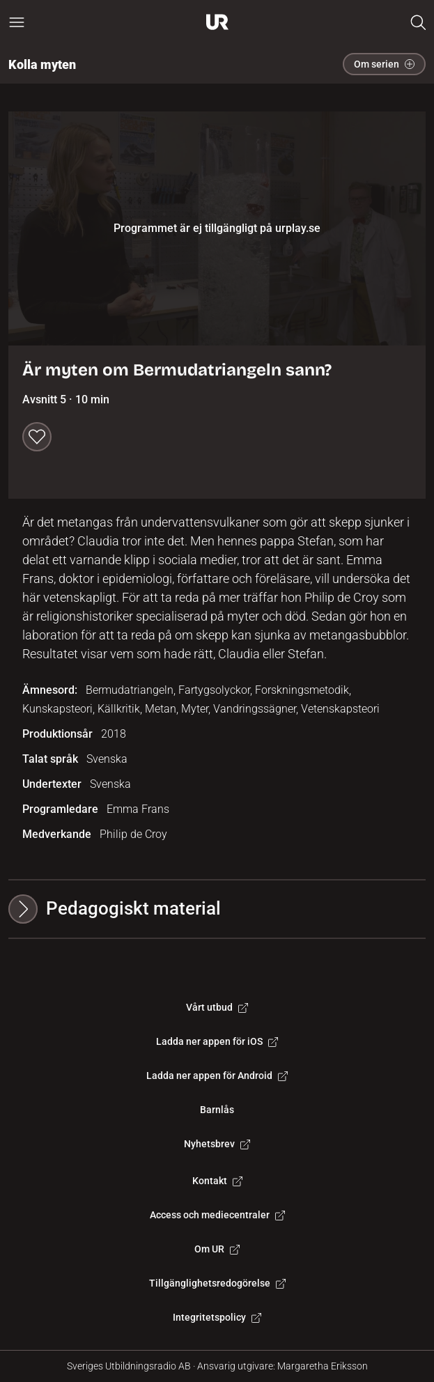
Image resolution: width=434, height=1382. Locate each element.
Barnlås (217, 1109)
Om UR (217, 1249)
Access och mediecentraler (217, 1214)
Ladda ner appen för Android (217, 1075)
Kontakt (217, 1180)
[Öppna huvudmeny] (16, 22)
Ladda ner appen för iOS (217, 1041)
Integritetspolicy (217, 1317)
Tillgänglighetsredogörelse (217, 1283)
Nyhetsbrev (217, 1143)
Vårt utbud (217, 1007)
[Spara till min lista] (37, 436)
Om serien (384, 64)
